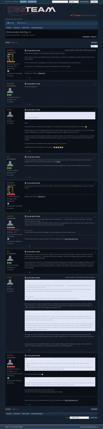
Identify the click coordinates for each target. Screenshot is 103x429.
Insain (9, 109)
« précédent (86, 37)
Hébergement (41, 73)
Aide (81, 426)
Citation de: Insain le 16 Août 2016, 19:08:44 (39, 359)
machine (10, 216)
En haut (8, 409)
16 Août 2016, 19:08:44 (33, 277)
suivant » (94, 37)
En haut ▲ (95, 426)
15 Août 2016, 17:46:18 (33, 110)
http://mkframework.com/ (71, 239)
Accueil (10, 23)
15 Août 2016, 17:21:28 (33, 84)
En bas (8, 42)
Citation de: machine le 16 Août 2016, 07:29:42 (40, 281)
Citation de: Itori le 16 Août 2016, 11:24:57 (38, 312)
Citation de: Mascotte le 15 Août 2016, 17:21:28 (40, 113)
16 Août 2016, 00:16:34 (33, 183)
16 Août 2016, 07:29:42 (33, 216)
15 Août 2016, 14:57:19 (33, 50)
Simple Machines (19, 426)
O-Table (58, 161)
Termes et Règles (87, 426)
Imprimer (94, 42)
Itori (8, 157)
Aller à (67, 417)
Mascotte (10, 83)
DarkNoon (10, 50)
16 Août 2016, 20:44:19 (33, 355)
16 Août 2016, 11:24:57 (33, 251)
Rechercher (22, 23)
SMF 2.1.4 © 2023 (9, 426)
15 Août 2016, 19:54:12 (33, 157)
